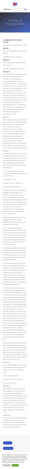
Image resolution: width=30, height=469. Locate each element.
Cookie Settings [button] (6, 465)
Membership (8, 448)
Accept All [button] (15, 465)
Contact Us (7, 443)
